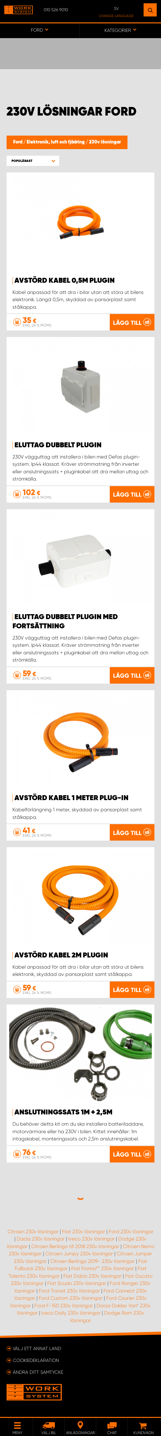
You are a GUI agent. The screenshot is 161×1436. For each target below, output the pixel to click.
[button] (33, 161)
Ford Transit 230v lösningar (69, 1291)
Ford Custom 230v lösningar (71, 1298)
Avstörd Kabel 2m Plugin (61, 955)
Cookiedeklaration (36, 1360)
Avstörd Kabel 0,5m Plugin (64, 280)
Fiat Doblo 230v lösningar (92, 1276)
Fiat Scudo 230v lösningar (76, 1283)
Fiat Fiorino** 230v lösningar (102, 1268)
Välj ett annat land (37, 1348)
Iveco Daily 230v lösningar (71, 1313)
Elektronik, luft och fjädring (56, 142)
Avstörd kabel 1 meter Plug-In (71, 798)
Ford (18, 142)
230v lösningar (105, 142)
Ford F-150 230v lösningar (63, 1306)
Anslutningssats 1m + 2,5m (63, 1112)
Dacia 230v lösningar (41, 1239)
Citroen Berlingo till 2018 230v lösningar (75, 1246)
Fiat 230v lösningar (83, 1232)
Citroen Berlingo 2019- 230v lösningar (92, 1261)
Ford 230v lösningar (131, 1232)
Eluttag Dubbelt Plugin (58, 445)
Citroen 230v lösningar (33, 1232)
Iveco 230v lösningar (91, 1239)
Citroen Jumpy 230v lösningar (79, 1254)
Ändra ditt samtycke (38, 1372)
